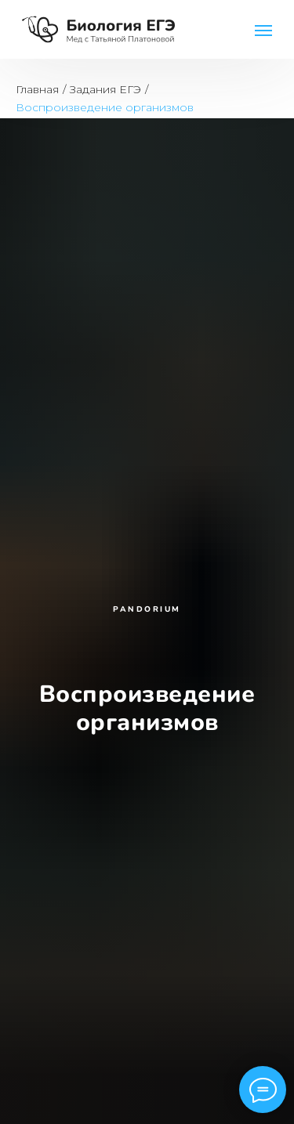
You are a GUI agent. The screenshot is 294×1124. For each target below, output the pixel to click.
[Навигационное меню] (263, 30)
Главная (37, 89)
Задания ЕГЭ (105, 89)
